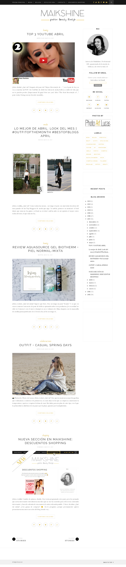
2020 (89, 210)
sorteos (97, 164)
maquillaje (89, 164)
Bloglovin (98, 106)
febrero (92, 285)
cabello (88, 150)
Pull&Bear (103, 160)
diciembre (92, 222)
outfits (95, 140)
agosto (91, 233)
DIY (95, 147)
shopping (45, 437)
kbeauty (105, 164)
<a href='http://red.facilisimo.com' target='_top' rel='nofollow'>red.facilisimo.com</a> (98, 304)
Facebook (97, 98)
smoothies (97, 154)
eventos (96, 150)
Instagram (89, 98)
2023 (89, 201)
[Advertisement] (97, 326)
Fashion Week (102, 147)
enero (91, 288)
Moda (30, 2)
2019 (88, 213)
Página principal (18, 2)
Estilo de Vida (49, 2)
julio (90, 236)
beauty (45, 30)
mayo (91, 242)
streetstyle (102, 137)
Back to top (108, 565)
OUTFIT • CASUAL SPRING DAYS (45, 346)
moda (45, 125)
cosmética (104, 150)
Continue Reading (45, 102)
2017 (88, 219)
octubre (92, 227)
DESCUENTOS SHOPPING (76, 2)
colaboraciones (45, 343)
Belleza (38, 2)
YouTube (106, 106)
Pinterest (89, 106)
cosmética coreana (92, 160)
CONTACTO (61, 2)
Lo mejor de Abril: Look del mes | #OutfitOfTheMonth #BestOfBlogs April (45, 132)
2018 (88, 216)
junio (91, 239)
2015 (88, 294)
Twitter (106, 98)
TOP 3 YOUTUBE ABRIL (45, 34)
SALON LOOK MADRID (92, 157)
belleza (94, 137)
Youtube (88, 147)
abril (90, 279)
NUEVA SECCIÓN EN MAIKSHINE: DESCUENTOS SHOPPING (99, 274)
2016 (88, 291)
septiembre (93, 230)
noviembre (93, 224)
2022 (89, 204)
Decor (102, 157)
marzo (91, 282)
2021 (88, 207)
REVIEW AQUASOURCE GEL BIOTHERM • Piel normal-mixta (99, 258)
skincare (88, 154)
